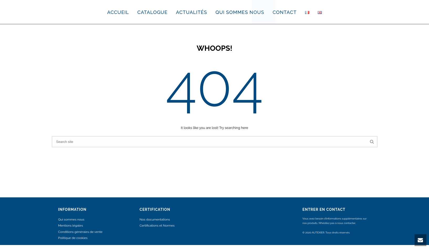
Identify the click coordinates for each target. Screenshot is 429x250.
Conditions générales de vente (80, 232)
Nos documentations (154, 219)
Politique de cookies (72, 238)
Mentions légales (70, 225)
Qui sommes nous (71, 219)
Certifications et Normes (156, 225)
